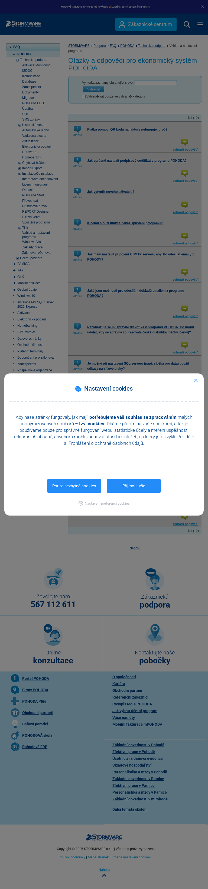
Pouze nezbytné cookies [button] (74, 486)
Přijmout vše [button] (133, 486)
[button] (104, 503)
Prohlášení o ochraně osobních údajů (106, 443)
